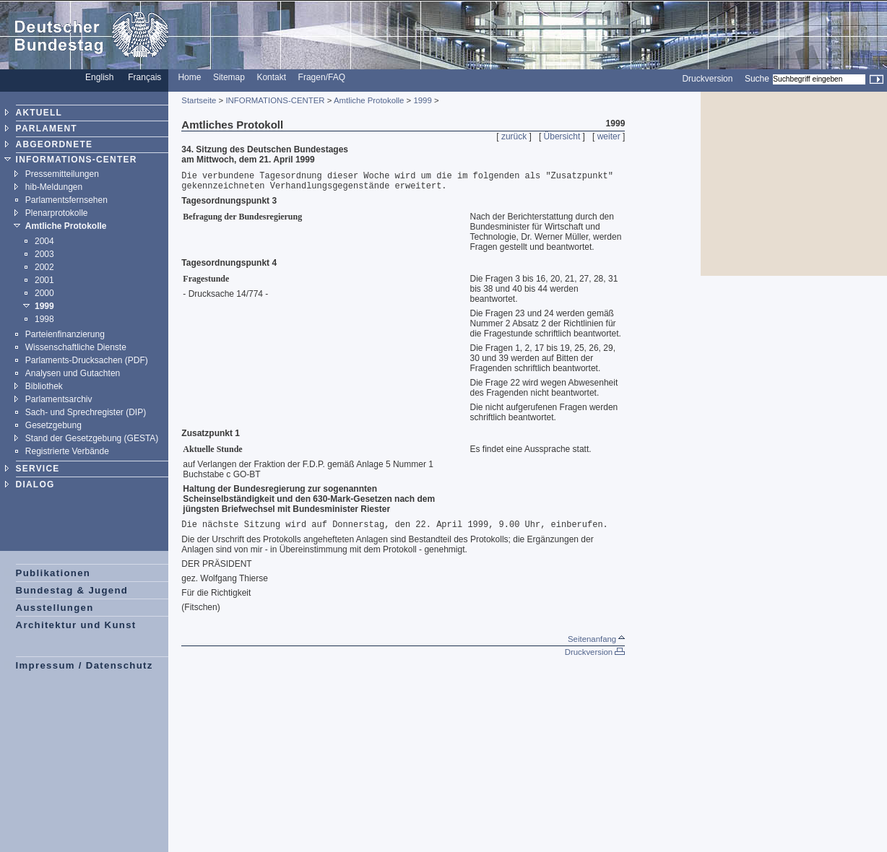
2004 (44, 241)
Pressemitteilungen (62, 174)
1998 (44, 319)
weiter (608, 136)
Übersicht (562, 136)
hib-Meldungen (53, 187)
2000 (44, 293)
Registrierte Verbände (67, 451)
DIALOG (35, 484)
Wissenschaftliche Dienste (75, 347)
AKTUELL (39, 113)
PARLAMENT (46, 128)
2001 (44, 280)
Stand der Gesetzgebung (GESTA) (92, 438)
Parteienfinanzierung (65, 334)
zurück (514, 136)
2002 (44, 267)
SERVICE (38, 469)
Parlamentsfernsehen (66, 200)
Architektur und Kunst (76, 625)
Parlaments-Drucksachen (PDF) (86, 360)
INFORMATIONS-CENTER (76, 160)
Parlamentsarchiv (58, 399)
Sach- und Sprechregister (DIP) (85, 412)
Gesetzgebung (53, 425)
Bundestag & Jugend (72, 590)
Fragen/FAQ (321, 77)
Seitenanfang (596, 639)
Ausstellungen (55, 607)
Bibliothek (44, 386)
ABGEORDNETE (54, 144)
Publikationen (53, 573)
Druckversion (707, 79)
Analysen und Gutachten (72, 373)
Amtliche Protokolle (66, 226)
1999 (44, 306)
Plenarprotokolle (56, 213)
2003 (44, 254)
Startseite (198, 100)
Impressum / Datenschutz (84, 665)
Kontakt (271, 77)
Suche (757, 79)
